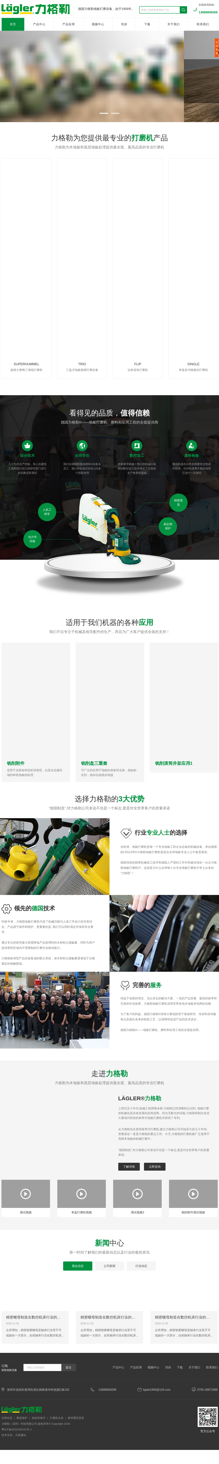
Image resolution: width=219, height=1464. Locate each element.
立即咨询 (155, 1166)
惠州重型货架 (76, 1417)
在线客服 (217, 47)
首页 (13, 24)
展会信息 (78, 1265)
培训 (124, 24)
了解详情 (129, 1166)
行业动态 (141, 1265)
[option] (26, 268)
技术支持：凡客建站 (13, 1435)
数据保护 (22, 1417)
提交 (69, 1367)
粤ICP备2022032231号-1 (16, 1429)
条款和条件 (38, 1417)
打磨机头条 (57, 1417)
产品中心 (39, 24)
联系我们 (203, 24)
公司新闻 (109, 1265)
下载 (147, 24)
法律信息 (6, 1417)
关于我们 (173, 24)
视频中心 (98, 24)
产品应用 (68, 24)
